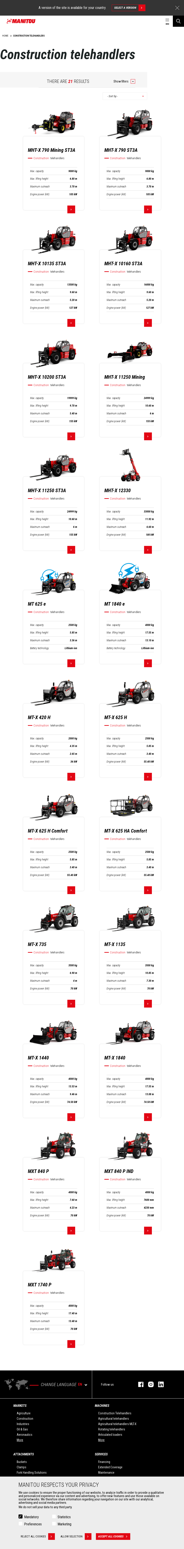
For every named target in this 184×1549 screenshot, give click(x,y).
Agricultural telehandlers (113, 1418)
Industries (23, 1424)
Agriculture (24, 1413)
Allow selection (75, 1536)
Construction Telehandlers (114, 1413)
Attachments (23, 1454)
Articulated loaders (110, 1434)
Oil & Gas (22, 1429)
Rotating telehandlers (111, 1429)
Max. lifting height (39, 178)
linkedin (159, 1384)
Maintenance (106, 1472)
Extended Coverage (110, 1467)
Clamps (21, 1467)
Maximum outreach (40, 186)
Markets (20, 1406)
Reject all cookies (38, 1536)
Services (101, 1454)
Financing (104, 1462)
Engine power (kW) (39, 194)
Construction (25, 1418)
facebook (139, 1384)
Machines (102, 1406)
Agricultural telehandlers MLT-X (117, 1424)
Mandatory (31, 1517)
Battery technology (39, 648)
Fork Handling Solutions (32, 1472)
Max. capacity (37, 171)
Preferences (33, 1524)
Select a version (129, 8)
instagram (149, 1384)
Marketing (64, 1524)
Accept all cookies (114, 1536)
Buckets (22, 1462)
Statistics (64, 1517)
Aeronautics (24, 1434)
